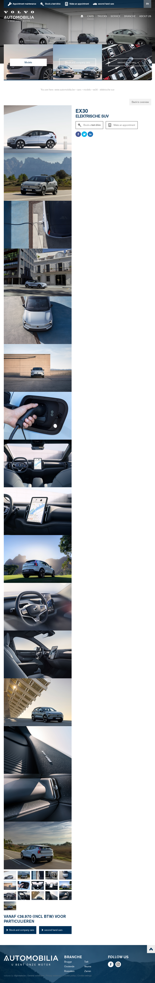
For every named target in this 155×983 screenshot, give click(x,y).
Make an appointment (79, 4)
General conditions (35, 975)
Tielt (86, 961)
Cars (90, 16)
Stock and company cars (21, 930)
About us (145, 16)
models (87, 89)
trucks (102, 16)
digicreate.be (20, 975)
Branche (130, 16)
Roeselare (69, 971)
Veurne (87, 966)
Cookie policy (69, 975)
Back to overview (140, 102)
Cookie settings (84, 975)
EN (147, 4)
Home (82, 16)
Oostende (69, 966)
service (115, 16)
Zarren (87, 971)
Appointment (24, 4)
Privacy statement (54, 975)
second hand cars (106, 4)
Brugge (68, 961)
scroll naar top (151, 949)
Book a (52, 4)
